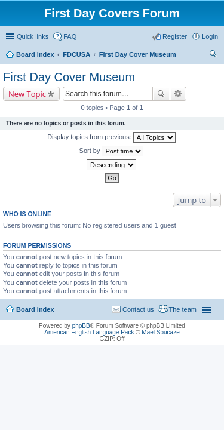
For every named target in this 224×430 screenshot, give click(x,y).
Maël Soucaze (160, 332)
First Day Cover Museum (137, 54)
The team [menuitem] (183, 309)
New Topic (27, 93)
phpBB (81, 325)
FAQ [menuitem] (69, 36)
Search (161, 94)
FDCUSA (76, 54)
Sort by (111, 151)
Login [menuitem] (210, 36)
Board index (35, 54)
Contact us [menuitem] (138, 309)
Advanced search (178, 94)
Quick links (32, 36)
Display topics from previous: (111, 137)
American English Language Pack (89, 332)
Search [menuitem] (213, 55)
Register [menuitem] (174, 36)
